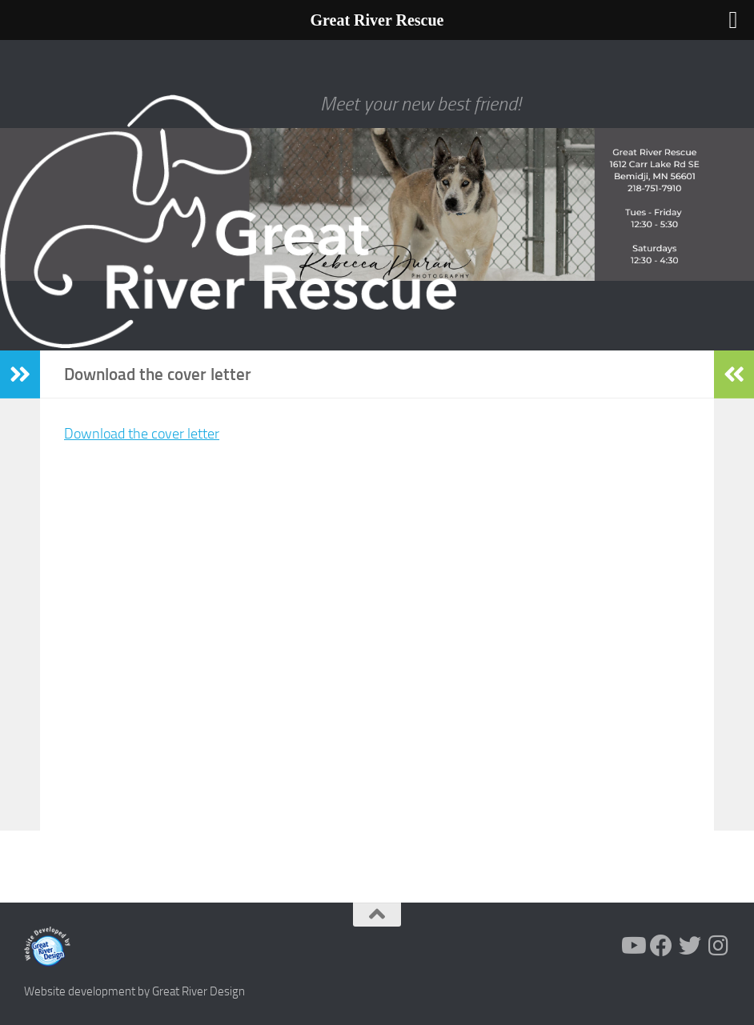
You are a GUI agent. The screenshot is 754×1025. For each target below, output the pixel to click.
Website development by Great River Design (134, 991)
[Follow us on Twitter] (690, 946)
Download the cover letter (141, 433)
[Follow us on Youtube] (632, 946)
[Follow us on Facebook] (661, 946)
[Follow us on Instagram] (719, 946)
